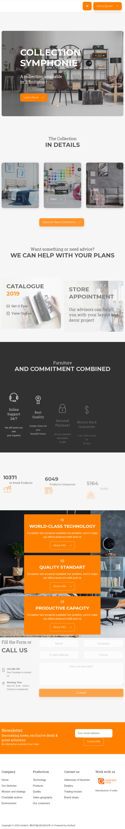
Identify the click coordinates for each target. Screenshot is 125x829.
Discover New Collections (62, 227)
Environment (9, 803)
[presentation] (56, 101)
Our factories (9, 785)
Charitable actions (12, 797)
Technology (39, 780)
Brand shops (71, 797)
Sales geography (42, 797)
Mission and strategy (14, 791)
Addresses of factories (77, 780)
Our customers (41, 803)
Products (38, 785)
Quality (37, 791)
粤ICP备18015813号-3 (41, 825)
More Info (62, 545)
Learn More (34, 97)
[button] (57, 105)
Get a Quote (107, 6)
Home (5, 780)
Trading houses (73, 791)
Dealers (68, 785)
